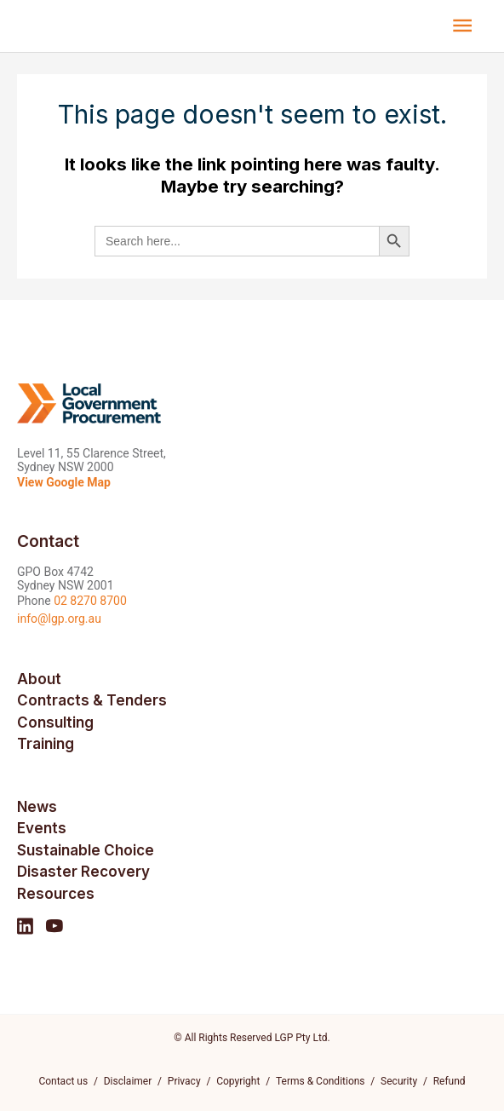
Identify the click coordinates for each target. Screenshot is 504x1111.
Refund (449, 1081)
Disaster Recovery (83, 871)
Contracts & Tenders (92, 700)
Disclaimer (128, 1081)
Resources (55, 893)
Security (399, 1081)
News (37, 806)
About (39, 679)
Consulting (55, 722)
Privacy (184, 1081)
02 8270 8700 (90, 600)
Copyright (238, 1081)
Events (41, 828)
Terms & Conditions (320, 1081)
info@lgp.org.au (59, 618)
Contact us (63, 1081)
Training (45, 743)
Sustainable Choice (85, 850)
